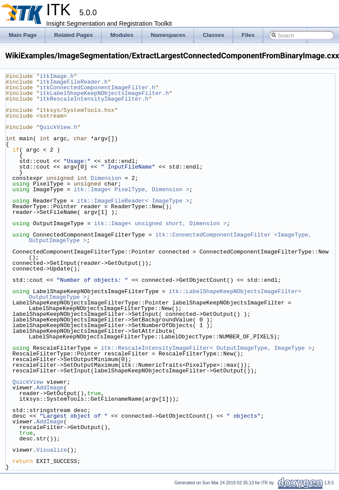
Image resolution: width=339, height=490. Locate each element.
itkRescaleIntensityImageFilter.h (94, 99)
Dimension (106, 178)
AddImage (49, 388)
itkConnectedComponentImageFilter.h (97, 87)
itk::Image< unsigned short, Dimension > (160, 223)
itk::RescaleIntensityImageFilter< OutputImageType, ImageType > (206, 348)
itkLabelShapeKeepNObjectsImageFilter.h (104, 93)
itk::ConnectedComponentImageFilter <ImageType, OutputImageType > (172, 237)
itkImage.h (57, 76)
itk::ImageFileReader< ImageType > (133, 201)
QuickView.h (58, 127)
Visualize (51, 450)
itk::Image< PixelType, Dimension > (131, 189)
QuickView (28, 382)
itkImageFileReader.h (74, 82)
